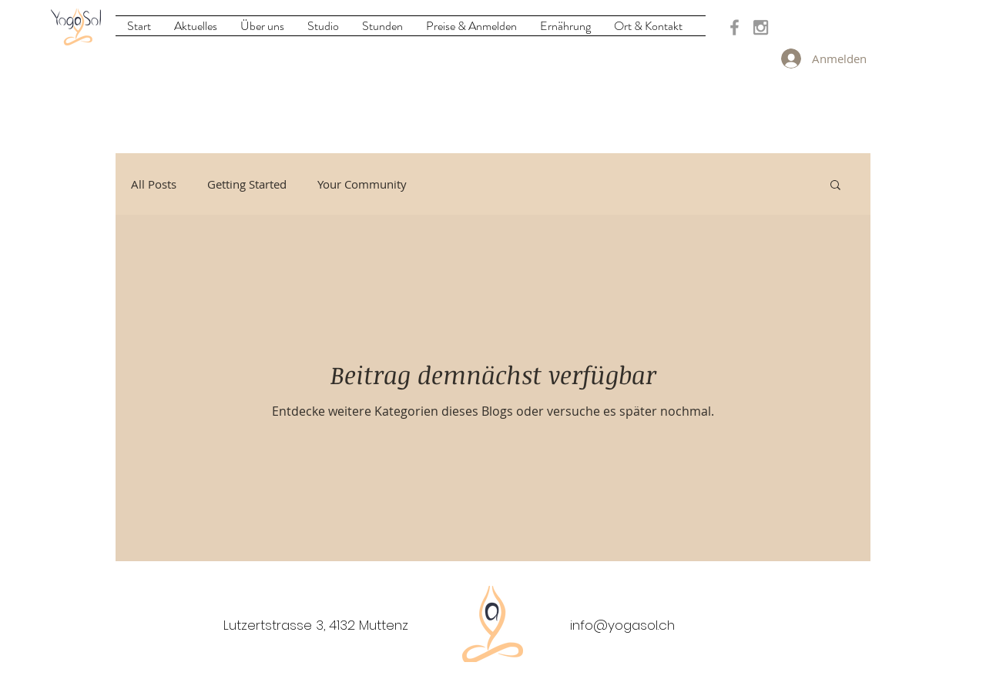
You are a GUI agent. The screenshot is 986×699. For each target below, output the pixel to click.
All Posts (153, 184)
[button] (835, 186)
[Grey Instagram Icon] (760, 27)
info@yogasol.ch (622, 625)
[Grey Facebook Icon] (734, 27)
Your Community (362, 184)
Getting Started (247, 184)
